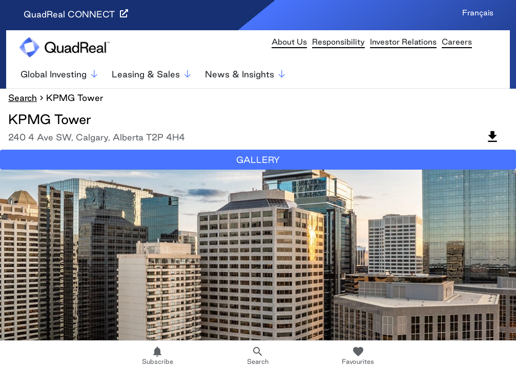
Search (22, 97)
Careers (457, 41)
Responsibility (338, 41)
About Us (289, 41)
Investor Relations (403, 41)
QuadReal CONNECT (76, 14)
